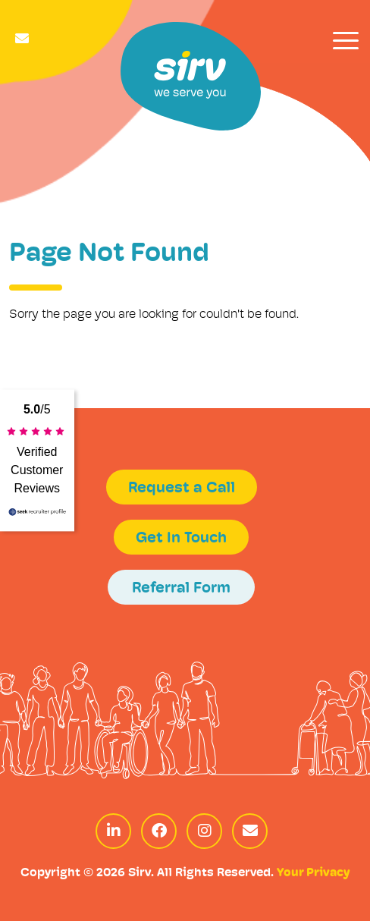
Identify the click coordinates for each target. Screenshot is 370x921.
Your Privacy (313, 873)
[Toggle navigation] (346, 40)
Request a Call (181, 488)
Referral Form (181, 588)
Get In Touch (181, 538)
